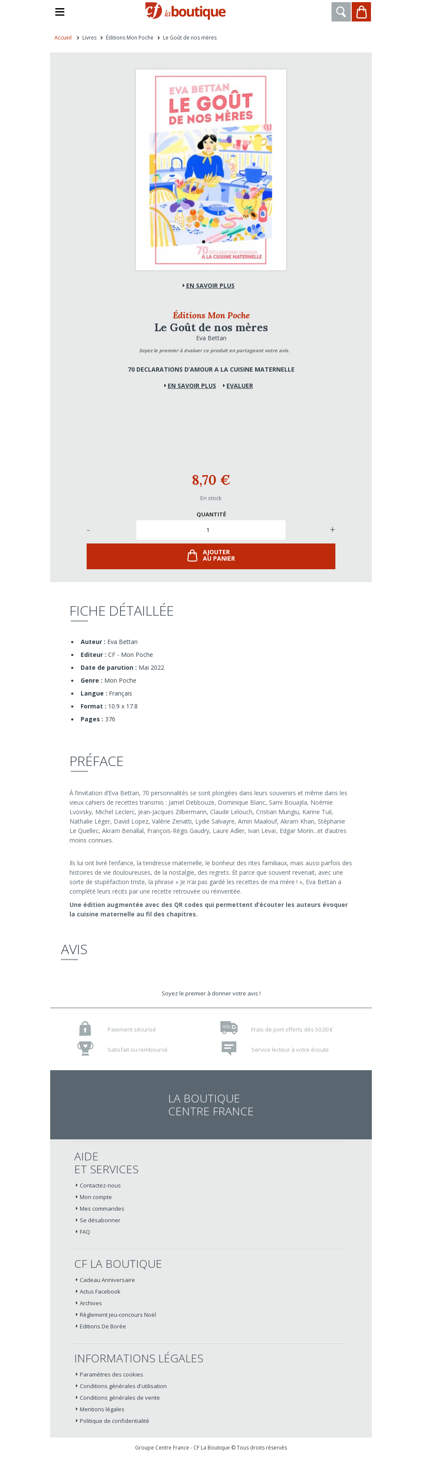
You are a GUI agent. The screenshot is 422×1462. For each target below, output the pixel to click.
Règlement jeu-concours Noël (118, 1315)
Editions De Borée (103, 1326)
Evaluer (239, 386)
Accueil (63, 37)
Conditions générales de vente (120, 1397)
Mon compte (96, 1197)
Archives (91, 1303)
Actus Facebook (100, 1291)
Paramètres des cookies (111, 1374)
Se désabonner (100, 1220)
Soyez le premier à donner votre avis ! (211, 993)
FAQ (85, 1232)
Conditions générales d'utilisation (123, 1386)
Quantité (211, 514)
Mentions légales (102, 1409)
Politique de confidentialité (114, 1421)
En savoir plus (210, 285)
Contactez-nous (100, 1185)
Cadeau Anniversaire (107, 1280)
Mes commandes (102, 1208)
